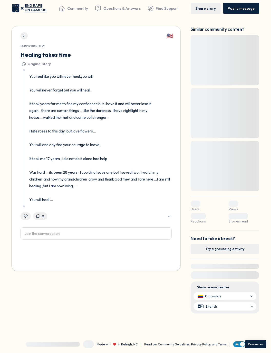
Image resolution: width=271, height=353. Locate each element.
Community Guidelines (174, 344)
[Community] (73, 8)
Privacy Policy (200, 344)
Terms (222, 344)
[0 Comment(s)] (40, 216)
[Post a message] (241, 8)
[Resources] (255, 344)
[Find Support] (163, 8)
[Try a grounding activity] (225, 249)
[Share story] (206, 8)
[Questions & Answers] (118, 8)
